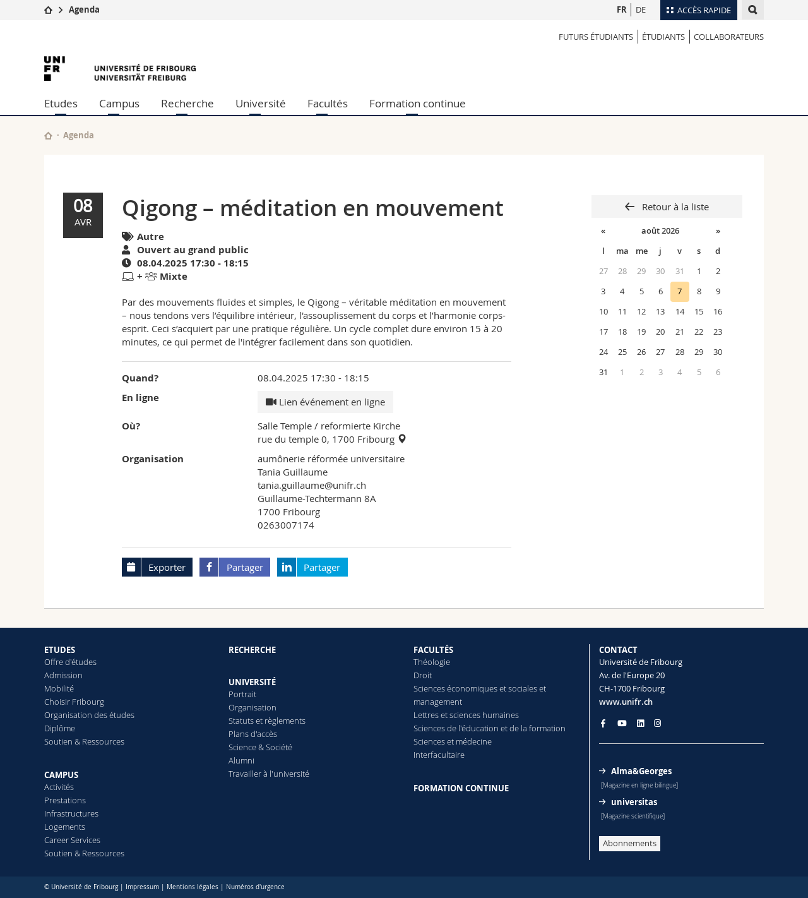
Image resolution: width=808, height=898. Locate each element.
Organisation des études (89, 715)
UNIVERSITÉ (252, 682)
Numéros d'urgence (255, 887)
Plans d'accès (253, 733)
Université (260, 103)
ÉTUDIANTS (663, 36)
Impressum (142, 887)
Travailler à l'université (269, 773)
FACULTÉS (433, 650)
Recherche (187, 103)
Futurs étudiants (596, 36)
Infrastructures (71, 813)
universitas (634, 802)
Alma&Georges (641, 771)
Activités (59, 787)
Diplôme (59, 728)
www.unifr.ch (626, 701)
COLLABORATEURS (729, 36)
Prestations (65, 800)
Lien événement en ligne (325, 401)
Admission (63, 675)
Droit (422, 675)
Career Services (72, 840)
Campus (119, 103)
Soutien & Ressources (84, 741)
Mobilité (59, 688)
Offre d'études (70, 662)
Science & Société (260, 747)
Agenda (84, 9)
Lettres (426, 715)
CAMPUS (61, 775)
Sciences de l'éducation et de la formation (489, 728)
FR (622, 9)
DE (641, 9)
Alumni (241, 760)
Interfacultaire (439, 754)
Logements (64, 826)
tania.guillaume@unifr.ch (312, 485)
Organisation (252, 707)
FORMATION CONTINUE (461, 788)
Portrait (242, 694)
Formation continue (417, 103)
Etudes (61, 103)
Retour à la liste (674, 206)
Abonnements (629, 843)
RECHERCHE (252, 650)
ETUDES (59, 650)
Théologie (431, 662)
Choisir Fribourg (74, 701)
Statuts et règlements (267, 720)
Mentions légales (192, 887)
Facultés (327, 103)
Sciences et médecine (452, 741)
